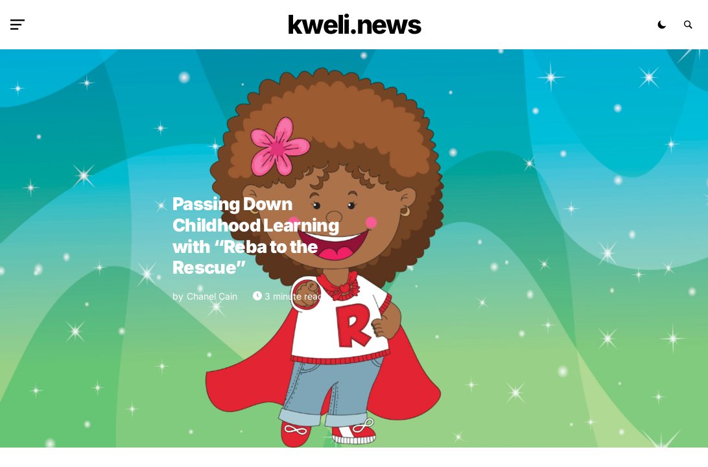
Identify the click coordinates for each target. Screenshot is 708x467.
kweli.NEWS (354, 24)
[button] (20, 24)
